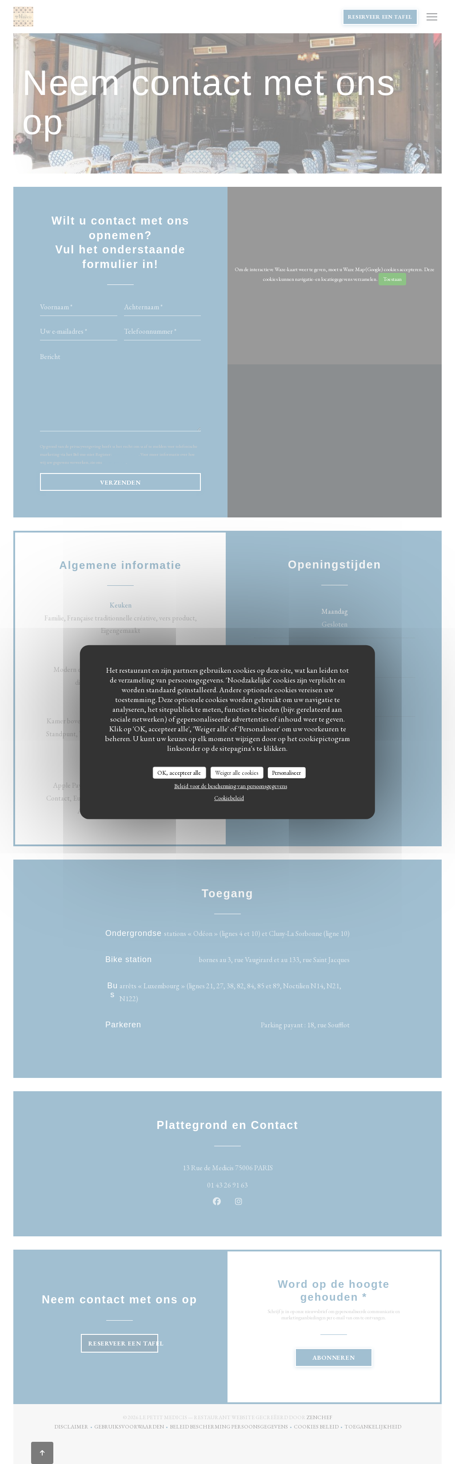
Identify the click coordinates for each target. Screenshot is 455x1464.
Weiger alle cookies (236, 772)
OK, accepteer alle (179, 772)
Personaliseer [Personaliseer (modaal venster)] (286, 772)
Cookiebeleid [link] (229, 798)
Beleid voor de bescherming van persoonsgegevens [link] (230, 786)
